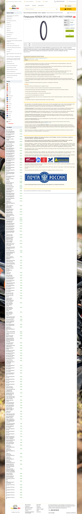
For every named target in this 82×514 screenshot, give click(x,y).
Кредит (45, 1)
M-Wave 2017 (10, 95)
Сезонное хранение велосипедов (29, 512)
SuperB (9, 115)
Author (9, 93)
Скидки (38, 1)
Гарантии (39, 507)
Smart (8, 109)
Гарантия (42, 56)
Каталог (27, 5)
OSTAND (9, 97)
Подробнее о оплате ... (48, 122)
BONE (8, 121)
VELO (8, 101)
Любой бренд (10, 123)
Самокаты (27, 506)
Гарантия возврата (28, 1)
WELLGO (9, 119)
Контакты (41, 5)
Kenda (9, 89)
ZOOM (9, 105)
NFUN (8, 117)
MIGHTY (9, 107)
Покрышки (36, 58)
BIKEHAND (9, 111)
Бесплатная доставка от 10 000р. (14, 1)
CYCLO (9, 113)
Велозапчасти (28, 509)
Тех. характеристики (27, 56)
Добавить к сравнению (70, 28)
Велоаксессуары (29, 507)
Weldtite (9, 91)
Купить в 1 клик (69, 36)
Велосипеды (28, 504)
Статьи (34, 5)
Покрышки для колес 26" (43, 58)
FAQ (38, 510)
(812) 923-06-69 (59, 1)
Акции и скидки (40, 509)
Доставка (38, 56)
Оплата (38, 506)
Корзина (68, 9)
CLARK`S (9, 103)
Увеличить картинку (28, 19)
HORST (9, 99)
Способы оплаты (33, 56)
